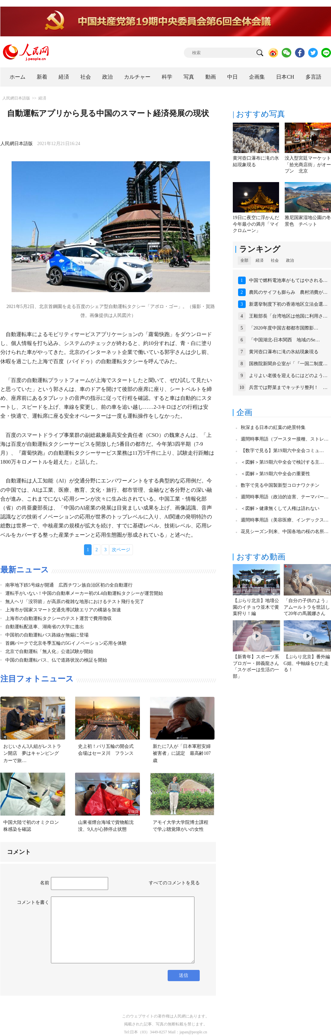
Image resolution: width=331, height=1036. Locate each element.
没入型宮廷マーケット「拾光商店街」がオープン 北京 (308, 164)
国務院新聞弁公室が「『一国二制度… (288, 363)
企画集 (257, 77)
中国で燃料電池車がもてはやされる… (288, 280)
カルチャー (137, 77)
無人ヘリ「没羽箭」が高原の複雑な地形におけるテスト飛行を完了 (74, 601)
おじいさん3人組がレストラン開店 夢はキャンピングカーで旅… (32, 753)
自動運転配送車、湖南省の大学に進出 (44, 626)
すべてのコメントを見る (174, 882)
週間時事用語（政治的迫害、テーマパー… (285, 496)
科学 (167, 77)
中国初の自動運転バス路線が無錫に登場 (47, 635)
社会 (85, 77)
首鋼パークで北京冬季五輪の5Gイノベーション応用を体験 (66, 643)
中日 (232, 77)
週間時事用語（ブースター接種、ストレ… (285, 439)
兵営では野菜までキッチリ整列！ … (288, 387)
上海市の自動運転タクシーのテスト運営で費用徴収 (58, 618)
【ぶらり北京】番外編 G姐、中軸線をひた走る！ (307, 663)
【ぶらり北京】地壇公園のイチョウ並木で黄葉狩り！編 (256, 607)
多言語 (313, 77)
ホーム (17, 77)
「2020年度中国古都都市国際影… (283, 328)
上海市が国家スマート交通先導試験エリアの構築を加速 (63, 609)
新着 (42, 77)
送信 (183, 975)
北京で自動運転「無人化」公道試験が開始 (49, 651)
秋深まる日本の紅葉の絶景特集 (273, 427)
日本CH (285, 77)
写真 (189, 77)
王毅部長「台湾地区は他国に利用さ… (288, 316)
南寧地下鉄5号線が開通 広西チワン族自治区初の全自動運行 (69, 585)
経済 (64, 77)
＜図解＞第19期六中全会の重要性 (275, 473)
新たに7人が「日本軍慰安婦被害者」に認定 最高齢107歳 (182, 753)
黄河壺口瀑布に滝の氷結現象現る (283, 351)
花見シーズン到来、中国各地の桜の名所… (285, 531)
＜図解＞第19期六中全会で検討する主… (282, 462)
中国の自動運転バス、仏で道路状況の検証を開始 (56, 660)
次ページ (121, 549)
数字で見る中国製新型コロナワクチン (280, 485)
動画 (210, 77)
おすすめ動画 (260, 557)
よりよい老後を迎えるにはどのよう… (288, 375)
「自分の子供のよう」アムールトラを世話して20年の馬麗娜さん (307, 607)
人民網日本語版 (16, 98)
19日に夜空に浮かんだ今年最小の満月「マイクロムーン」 (256, 224)
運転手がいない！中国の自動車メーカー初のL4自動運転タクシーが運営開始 (84, 593)
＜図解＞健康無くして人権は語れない (280, 508)
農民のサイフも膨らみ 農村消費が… (288, 292)
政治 (107, 77)
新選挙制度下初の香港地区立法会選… (288, 304)
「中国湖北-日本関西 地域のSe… (284, 339)
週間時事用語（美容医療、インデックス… (285, 520)
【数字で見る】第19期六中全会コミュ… (282, 450)
